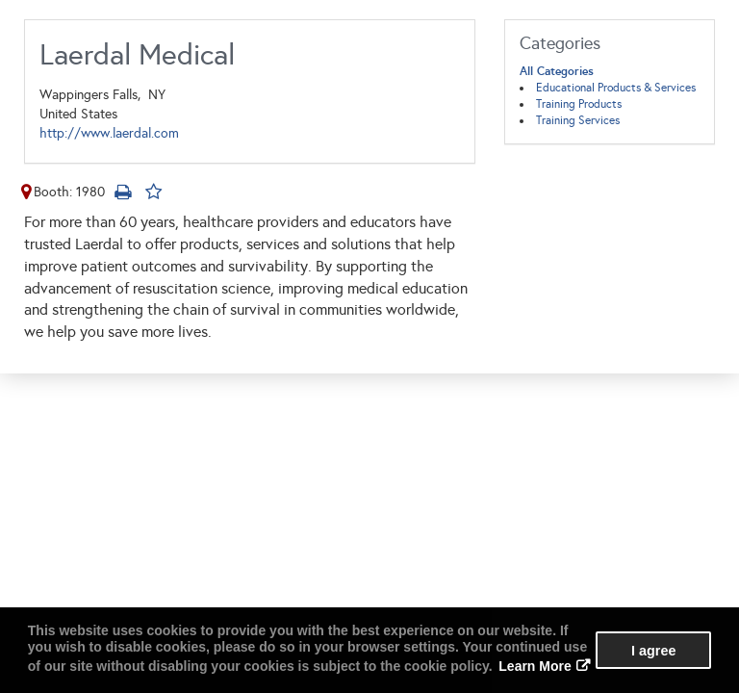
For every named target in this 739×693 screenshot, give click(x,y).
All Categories (557, 71)
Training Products (579, 104)
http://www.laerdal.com (109, 133)
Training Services (578, 120)
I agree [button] (653, 650)
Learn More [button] (534, 666)
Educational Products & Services (616, 87)
